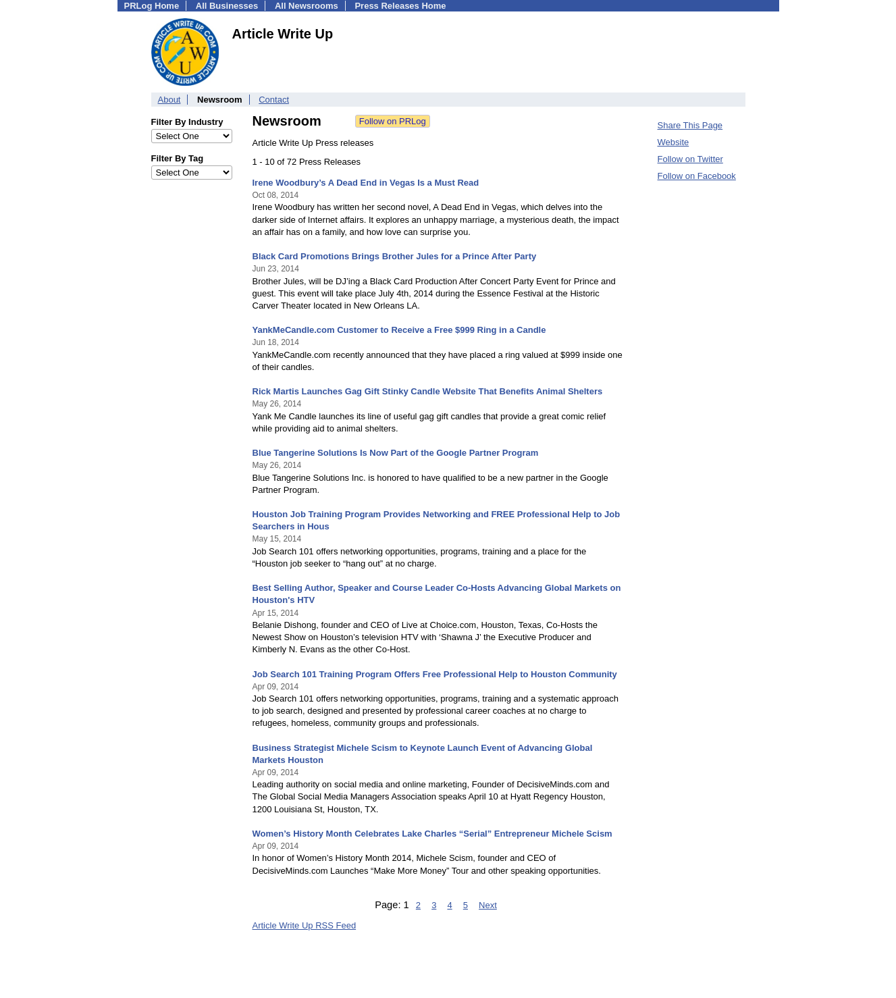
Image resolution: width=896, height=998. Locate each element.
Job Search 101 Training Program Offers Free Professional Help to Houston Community (435, 674)
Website (673, 142)
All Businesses (227, 6)
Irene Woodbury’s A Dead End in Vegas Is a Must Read (366, 183)
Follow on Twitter (690, 159)
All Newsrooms (306, 6)
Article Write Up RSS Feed (305, 925)
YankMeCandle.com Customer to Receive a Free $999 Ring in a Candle (399, 330)
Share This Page (690, 125)
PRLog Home (152, 6)
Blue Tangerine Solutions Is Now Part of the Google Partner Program (396, 453)
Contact (274, 100)
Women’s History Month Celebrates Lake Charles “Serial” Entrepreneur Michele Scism (432, 834)
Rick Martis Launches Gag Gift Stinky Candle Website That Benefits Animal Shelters (428, 391)
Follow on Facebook (697, 176)
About (169, 100)
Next (488, 905)
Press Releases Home (400, 6)
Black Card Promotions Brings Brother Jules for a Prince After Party (395, 256)
